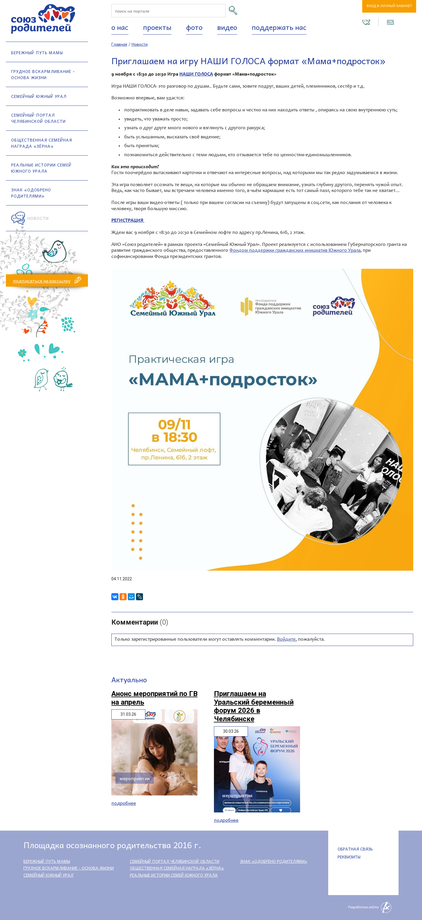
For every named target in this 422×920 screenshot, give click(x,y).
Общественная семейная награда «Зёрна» (41, 143)
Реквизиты (349, 856)
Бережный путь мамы (37, 52)
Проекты (157, 27)
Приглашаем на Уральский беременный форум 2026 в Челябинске (254, 706)
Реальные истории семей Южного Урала (41, 167)
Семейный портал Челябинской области (38, 118)
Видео (227, 27)
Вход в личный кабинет (389, 6)
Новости (38, 218)
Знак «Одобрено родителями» (31, 192)
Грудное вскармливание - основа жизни (43, 74)
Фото (194, 27)
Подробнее (123, 803)
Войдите (286, 639)
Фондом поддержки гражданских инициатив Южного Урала (294, 250)
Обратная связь (355, 849)
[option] (262, 420)
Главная (119, 44)
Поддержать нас (279, 27)
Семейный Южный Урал (39, 96)
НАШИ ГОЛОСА (196, 74)
